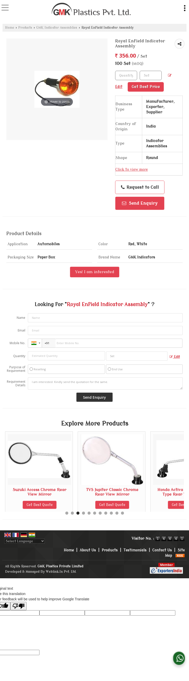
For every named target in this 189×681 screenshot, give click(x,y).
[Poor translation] (18, 606)
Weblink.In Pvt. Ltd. (61, 571)
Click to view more (131, 169)
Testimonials (134, 550)
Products (25, 27)
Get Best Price (146, 86)
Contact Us (162, 550)
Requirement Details (16, 383)
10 (116, 513)
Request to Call (140, 187)
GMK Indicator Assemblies (56, 27)
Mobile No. (17, 343)
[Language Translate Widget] (24, 541)
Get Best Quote (40, 505)
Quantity (19, 356)
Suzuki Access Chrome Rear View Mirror (112, 492)
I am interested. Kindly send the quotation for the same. (105, 383)
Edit (175, 357)
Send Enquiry (140, 203)
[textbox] (151, 75)
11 (122, 513)
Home (9, 27)
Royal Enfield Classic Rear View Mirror (39, 492)
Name (21, 318)
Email (21, 330)
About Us (88, 550)
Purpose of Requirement (16, 369)
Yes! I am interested (94, 272)
